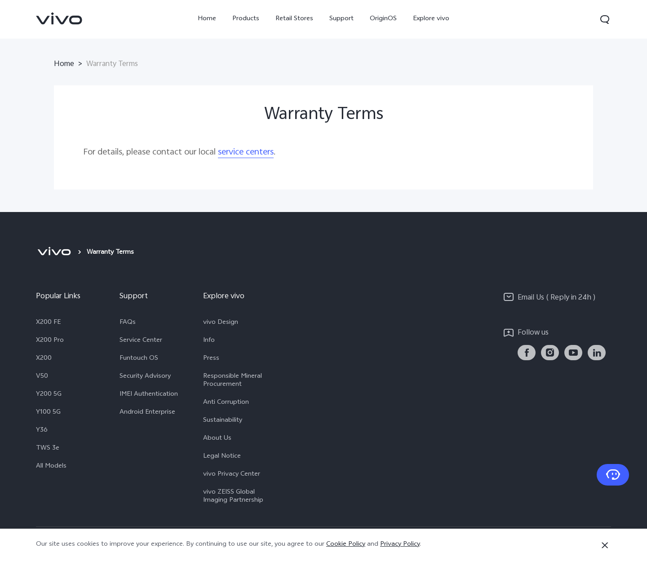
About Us (217, 439)
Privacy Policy (400, 544)
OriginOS (383, 19)
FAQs (128, 323)
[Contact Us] (613, 475)
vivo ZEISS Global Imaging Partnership (233, 497)
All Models (51, 467)
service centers (246, 152)
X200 (44, 359)
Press (211, 359)
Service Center (141, 341)
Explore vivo (431, 19)
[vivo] (54, 253)
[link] (59, 18)
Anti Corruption (226, 403)
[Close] (604, 545)
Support (341, 19)
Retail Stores (294, 19)
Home (207, 19)
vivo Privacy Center (231, 475)
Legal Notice (222, 457)
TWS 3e (47, 449)
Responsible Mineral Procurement (232, 381)
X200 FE (48, 323)
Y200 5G (49, 395)
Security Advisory (145, 377)
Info (209, 341)
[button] (604, 19)
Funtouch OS (139, 359)
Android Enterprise (147, 413)
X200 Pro (50, 341)
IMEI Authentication (149, 395)
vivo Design (220, 323)
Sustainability (222, 421)
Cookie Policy (345, 544)
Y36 (42, 431)
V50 (42, 377)
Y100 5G (48, 413)
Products (245, 19)
